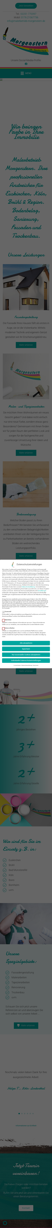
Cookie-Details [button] (17, 664)
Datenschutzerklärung (28, 585)
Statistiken (7, 618)
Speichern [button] (26, 648)
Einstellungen (42, 589)
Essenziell (7, 610)
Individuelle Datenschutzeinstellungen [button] (26, 659)
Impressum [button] (35, 664)
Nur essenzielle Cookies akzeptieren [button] (26, 654)
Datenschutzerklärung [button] (26, 664)
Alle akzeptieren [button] (26, 642)
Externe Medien (9, 627)
